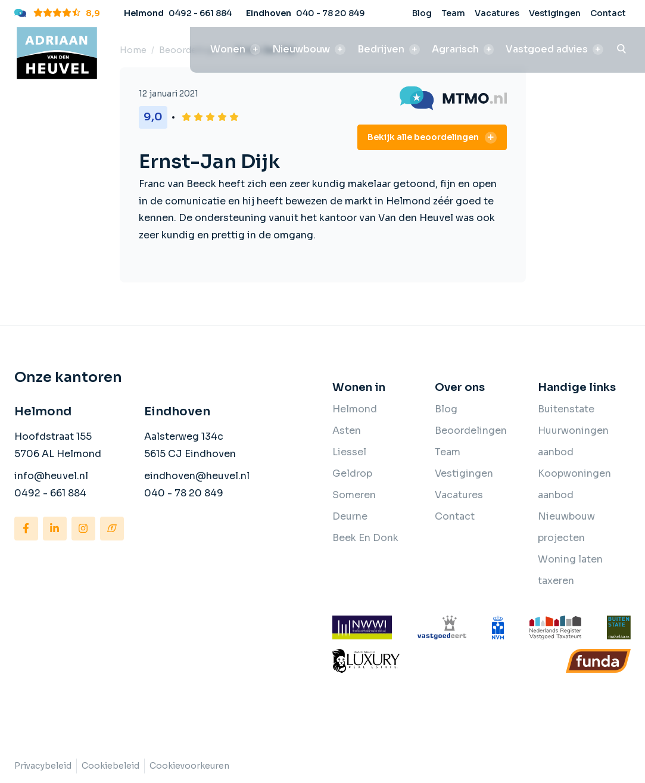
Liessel (349, 452)
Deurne (349, 516)
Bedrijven (380, 49)
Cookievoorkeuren (189, 765)
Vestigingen (555, 13)
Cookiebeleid (110, 765)
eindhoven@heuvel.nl (197, 476)
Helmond (354, 409)
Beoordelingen (471, 430)
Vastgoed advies (547, 49)
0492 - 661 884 (200, 13)
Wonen (227, 49)
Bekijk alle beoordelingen (423, 137)
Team (453, 13)
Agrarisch (455, 49)
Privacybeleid (42, 765)
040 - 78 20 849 (330, 13)
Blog (422, 13)
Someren (354, 495)
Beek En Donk (365, 538)
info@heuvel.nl (51, 476)
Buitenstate (566, 409)
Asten (346, 430)
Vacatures (497, 13)
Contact (608, 13)
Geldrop (352, 473)
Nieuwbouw (301, 49)
